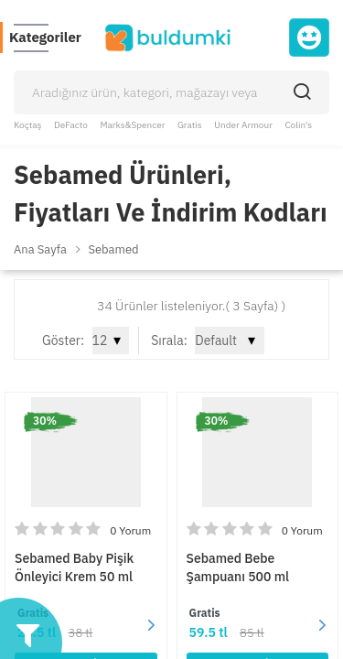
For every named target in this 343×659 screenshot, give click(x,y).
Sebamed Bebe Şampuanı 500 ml (238, 567)
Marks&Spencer (132, 125)
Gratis (189, 125)
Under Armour (243, 125)
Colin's (298, 125)
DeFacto (71, 125)
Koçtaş (27, 125)
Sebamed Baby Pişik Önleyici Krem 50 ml (74, 567)
